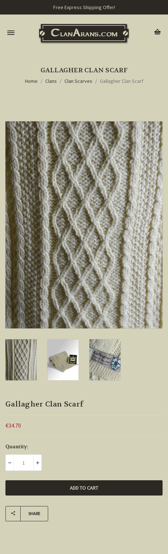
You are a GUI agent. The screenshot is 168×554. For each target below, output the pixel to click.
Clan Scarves (78, 81)
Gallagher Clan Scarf (121, 81)
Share (23, 513)
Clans (51, 81)
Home (31, 81)
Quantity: (16, 446)
